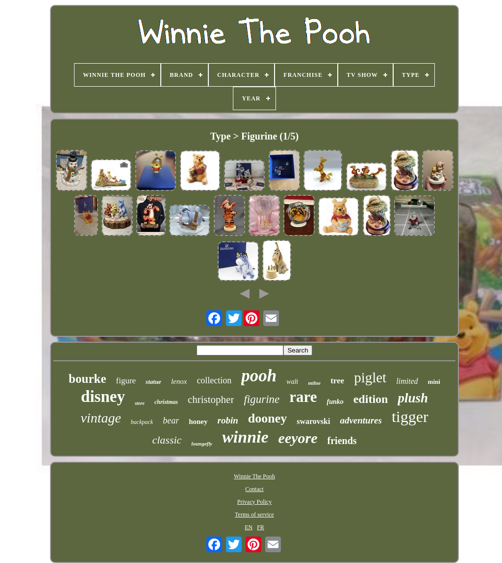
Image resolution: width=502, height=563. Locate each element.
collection (214, 380)
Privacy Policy (254, 501)
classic (166, 440)
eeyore (298, 438)
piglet (370, 377)
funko (334, 401)
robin (228, 420)
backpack (142, 422)
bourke (87, 378)
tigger (410, 416)
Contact (254, 489)
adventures (361, 420)
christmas (166, 402)
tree (337, 380)
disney (103, 396)
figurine (261, 399)
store (140, 403)
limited (407, 381)
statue (153, 381)
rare (303, 396)
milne (314, 383)
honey (198, 421)
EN (248, 527)
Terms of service (254, 514)
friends (342, 440)
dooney (267, 418)
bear (171, 420)
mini (434, 381)
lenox (179, 381)
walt (292, 381)
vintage (100, 417)
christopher (211, 399)
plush (413, 398)
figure (126, 380)
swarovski (313, 421)
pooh (258, 375)
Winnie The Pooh (254, 476)
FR (260, 527)
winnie (245, 437)
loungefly (201, 443)
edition (370, 399)
